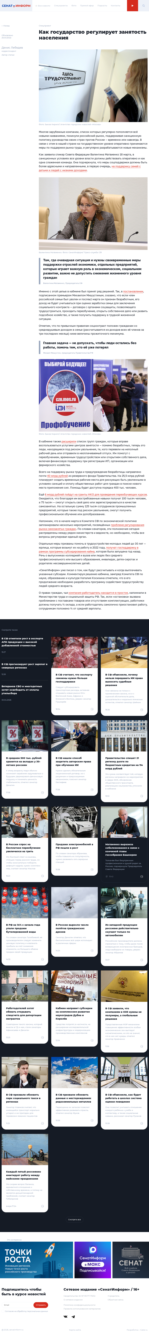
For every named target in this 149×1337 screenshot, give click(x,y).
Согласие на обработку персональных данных (26, 1311)
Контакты (115, 5)
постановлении (133, 291)
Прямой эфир (87, 5)
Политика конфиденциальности (79, 1305)
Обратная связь (115, 1300)
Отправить (41, 1305)
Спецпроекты (61, 5)
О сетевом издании (73, 1300)
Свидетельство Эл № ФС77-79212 (79, 1296)
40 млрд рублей (57, 475)
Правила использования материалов (82, 1309)
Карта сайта (75, 1330)
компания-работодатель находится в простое (98, 592)
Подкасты (102, 5)
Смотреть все (74, 1219)
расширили (69, 441)
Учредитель (113, 1296)
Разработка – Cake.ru (137, 1330)
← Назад (6, 25)
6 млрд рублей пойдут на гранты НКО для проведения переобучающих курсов (96, 494)
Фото (73, 5)
